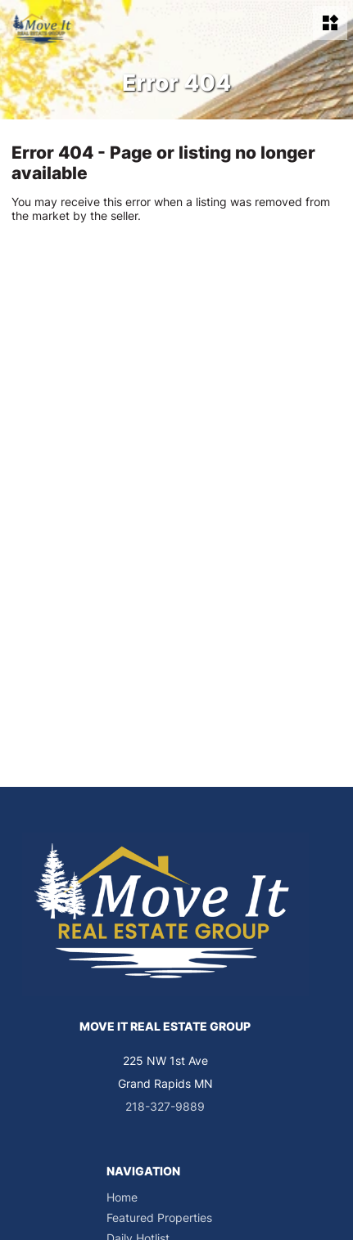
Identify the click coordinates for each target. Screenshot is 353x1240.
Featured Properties (159, 1217)
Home (122, 1197)
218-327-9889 (165, 1106)
